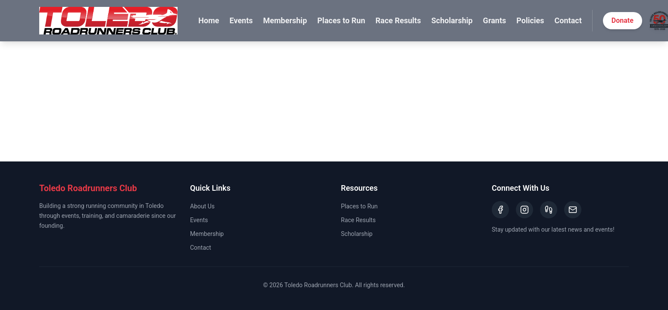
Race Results (398, 20)
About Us (202, 206)
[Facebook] (500, 209)
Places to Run (341, 20)
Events (241, 20)
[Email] (572, 209)
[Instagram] (524, 209)
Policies (530, 20)
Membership (285, 20)
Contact (568, 20)
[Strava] (548, 209)
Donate (623, 20)
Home (208, 20)
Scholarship (452, 20)
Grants (494, 20)
